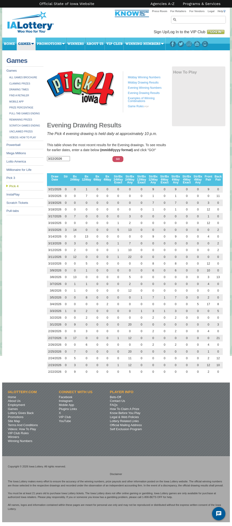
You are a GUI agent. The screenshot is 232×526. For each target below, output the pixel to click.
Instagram (189, 43)
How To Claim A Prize (124, 409)
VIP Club (114, 43)
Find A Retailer (19, 95)
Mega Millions (16, 153)
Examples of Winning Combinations (141, 100)
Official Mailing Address (126, 425)
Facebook (173, 43)
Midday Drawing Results (143, 82)
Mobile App (16, 101)
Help (222, 11)
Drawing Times (19, 89)
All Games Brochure (23, 77)
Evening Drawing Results (144, 93)
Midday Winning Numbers (144, 77)
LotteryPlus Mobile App (205, 43)
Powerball (13, 145)
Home (9, 43)
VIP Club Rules (18, 433)
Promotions (51, 43)
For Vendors (196, 11)
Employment (16, 405)
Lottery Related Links (124, 421)
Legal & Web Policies (124, 417)
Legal (211, 11)
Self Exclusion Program (126, 429)
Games (26, 43)
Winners (75, 43)
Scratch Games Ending (24, 125)
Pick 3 (10, 178)
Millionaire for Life (19, 170)
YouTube (197, 43)
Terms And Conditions (23, 425)
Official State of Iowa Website (66, 4)
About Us (95, 43)
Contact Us (117, 401)
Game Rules (136, 106)
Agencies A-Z (162, 4)
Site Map (14, 421)
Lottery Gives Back (21, 413)
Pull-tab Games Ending (24, 113)
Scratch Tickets (17, 203)
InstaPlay (13, 194)
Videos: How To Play (22, 137)
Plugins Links (68, 409)
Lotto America (16, 161)
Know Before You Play (125, 413)
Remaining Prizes (20, 119)
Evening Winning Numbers (145, 87)
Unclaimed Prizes (21, 131)
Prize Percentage (21, 107)
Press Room (159, 11)
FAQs (114, 405)
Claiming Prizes (19, 83)
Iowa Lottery (34, 24)
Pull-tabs (12, 211)
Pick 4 (14, 186)
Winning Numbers (145, 43)
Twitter (181, 43)
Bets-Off (115, 397)
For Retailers (178, 11)
